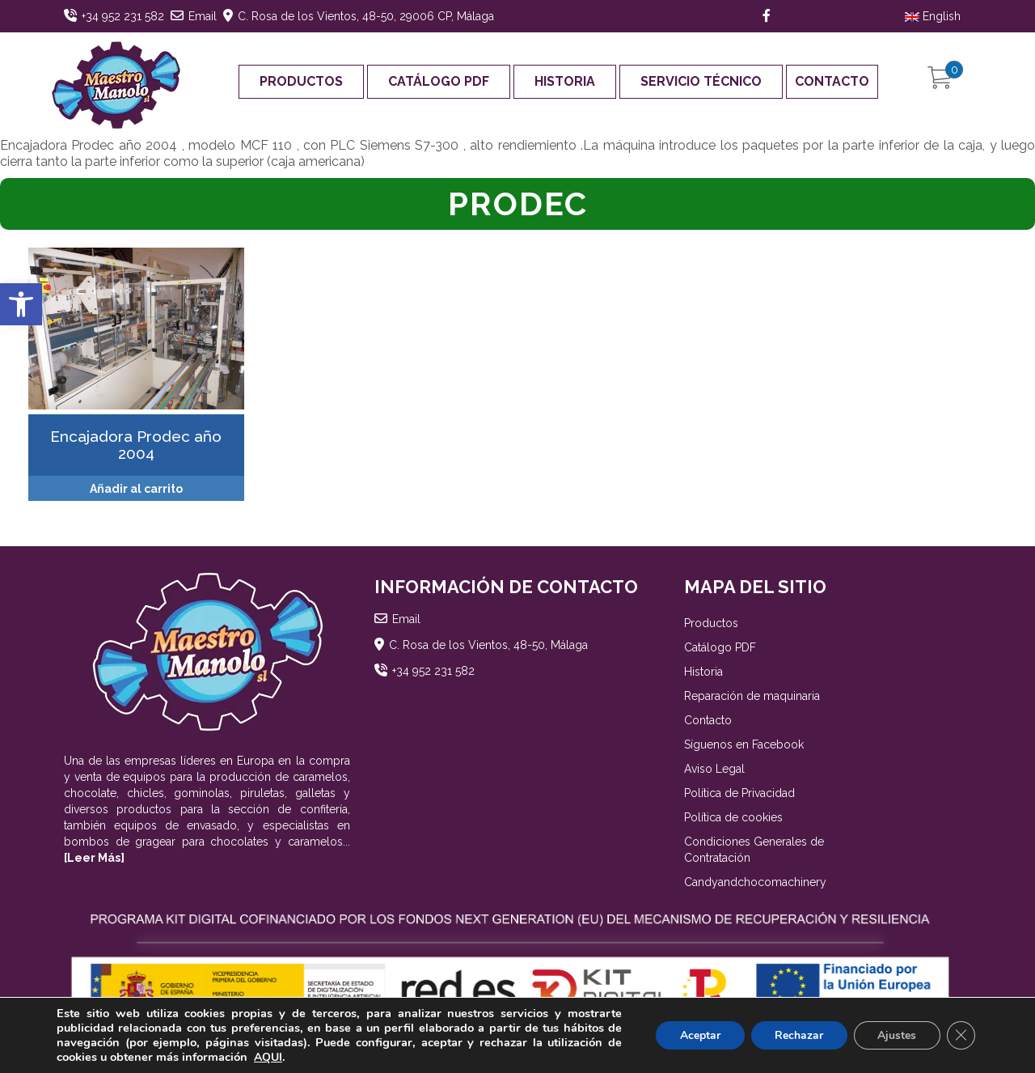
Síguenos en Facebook (744, 744)
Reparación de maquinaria (752, 695)
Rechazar (797, 1035)
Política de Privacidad (739, 793)
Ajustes (896, 1035)
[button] (21, 304)
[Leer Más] (94, 857)
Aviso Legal (714, 768)
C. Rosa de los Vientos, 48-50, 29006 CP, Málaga (366, 16)
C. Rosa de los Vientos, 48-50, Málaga (488, 644)
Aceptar (698, 1035)
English (933, 16)
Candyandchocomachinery (755, 882)
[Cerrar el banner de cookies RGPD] (960, 1035)
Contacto (832, 81)
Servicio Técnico (701, 81)
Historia (564, 81)
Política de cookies (733, 817)
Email (202, 16)
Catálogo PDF (438, 81)
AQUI (268, 1057)
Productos (301, 81)
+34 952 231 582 (123, 16)
